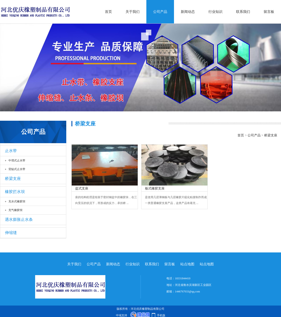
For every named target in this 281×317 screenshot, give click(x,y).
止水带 (11, 151)
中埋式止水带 (16, 160)
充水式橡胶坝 (16, 201)
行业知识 (215, 12)
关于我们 (133, 12)
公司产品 (160, 12)
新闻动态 (188, 12)
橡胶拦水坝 (15, 191)
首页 (108, 12)
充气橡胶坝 (15, 210)
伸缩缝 (11, 232)
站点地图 (187, 264)
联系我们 (243, 12)
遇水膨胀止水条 (19, 219)
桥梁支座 (13, 178)
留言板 (269, 12)
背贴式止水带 (16, 169)
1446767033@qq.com (187, 291)
